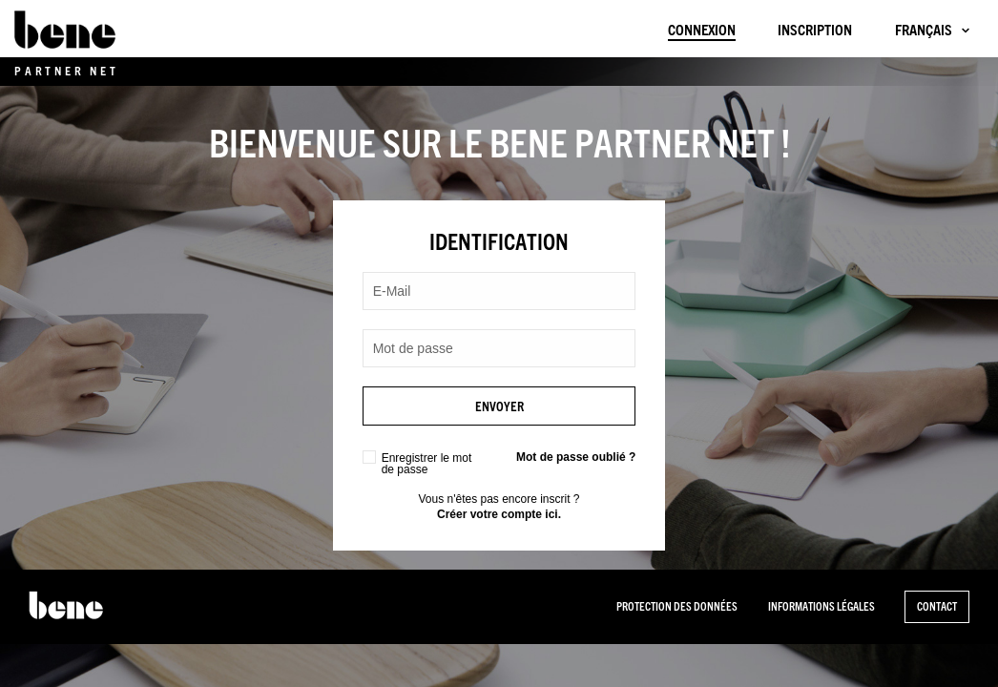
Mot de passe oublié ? (575, 457)
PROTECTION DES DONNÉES (677, 606)
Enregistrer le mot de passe (427, 463)
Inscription (815, 30)
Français (923, 30)
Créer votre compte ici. (499, 514)
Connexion (702, 30)
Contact (937, 606)
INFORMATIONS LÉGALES (821, 606)
